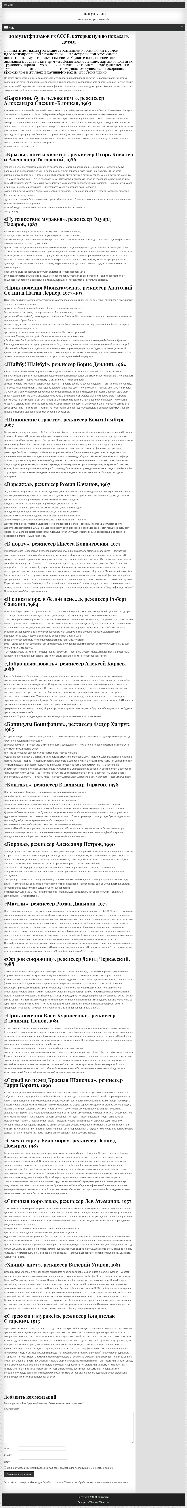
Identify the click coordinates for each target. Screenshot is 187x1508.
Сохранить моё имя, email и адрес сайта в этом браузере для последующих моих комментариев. (60, 1468)
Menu (10, 5)
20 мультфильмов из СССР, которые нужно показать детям (69, 39)
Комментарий (11, 1408)
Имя (7, 1448)
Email (8, 1455)
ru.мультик (93, 13)
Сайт (6, 1462)
